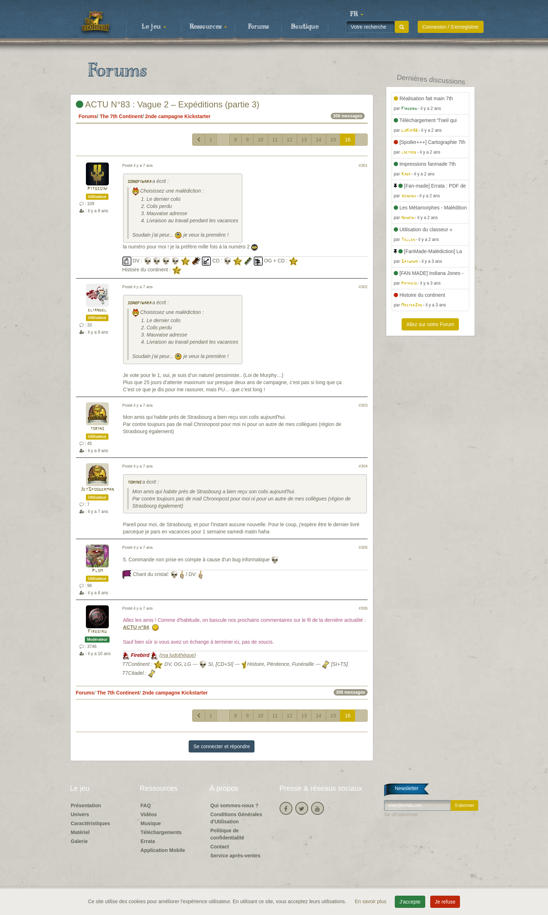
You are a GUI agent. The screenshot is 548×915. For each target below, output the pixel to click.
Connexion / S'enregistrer (450, 27)
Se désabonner (401, 814)
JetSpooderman (97, 489)
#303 (363, 405)
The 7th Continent (121, 116)
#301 (363, 165)
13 (304, 139)
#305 (363, 547)
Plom (97, 570)
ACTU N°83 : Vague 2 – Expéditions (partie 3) (168, 104)
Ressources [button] (208, 27)
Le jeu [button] (154, 27)
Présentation (86, 805)
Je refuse (445, 902)
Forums (258, 27)
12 (289, 139)
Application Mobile (163, 850)
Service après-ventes (235, 855)
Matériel (80, 832)
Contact (219, 846)
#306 (363, 608)
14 (318, 139)
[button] (356, 14)
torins (97, 428)
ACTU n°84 (136, 627)
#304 (363, 466)
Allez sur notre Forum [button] (430, 324)
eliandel (97, 310)
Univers (80, 814)
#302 (363, 287)
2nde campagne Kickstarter (177, 116)
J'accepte (410, 902)
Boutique (305, 27)
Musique (151, 823)
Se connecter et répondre (221, 746)
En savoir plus (371, 901)
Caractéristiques (90, 823)
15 (333, 139)
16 (347, 139)
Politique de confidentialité (227, 834)
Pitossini (97, 189)
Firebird (97, 631)
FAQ (146, 805)
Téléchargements (161, 832)
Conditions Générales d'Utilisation (236, 818)
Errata (148, 841)
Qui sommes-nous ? (234, 805)
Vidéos (149, 814)
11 (275, 139)
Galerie (79, 841)
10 (260, 139)
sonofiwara (139, 181)
